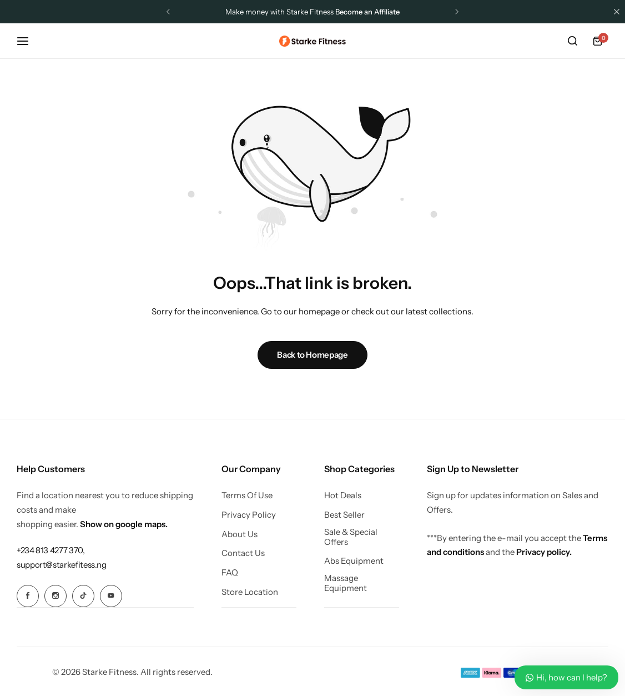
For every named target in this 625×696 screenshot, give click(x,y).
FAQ (229, 573)
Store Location (249, 592)
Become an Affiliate (367, 11)
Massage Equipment (345, 583)
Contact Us (243, 553)
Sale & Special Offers (350, 537)
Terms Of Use (247, 495)
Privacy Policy (248, 515)
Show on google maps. (124, 524)
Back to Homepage (312, 354)
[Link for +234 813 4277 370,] (51, 550)
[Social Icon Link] (28, 596)
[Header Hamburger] (28, 41)
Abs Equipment (354, 561)
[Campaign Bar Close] (616, 11)
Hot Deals (342, 495)
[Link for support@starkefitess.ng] (62, 564)
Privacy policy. (544, 552)
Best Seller (344, 515)
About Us (239, 534)
